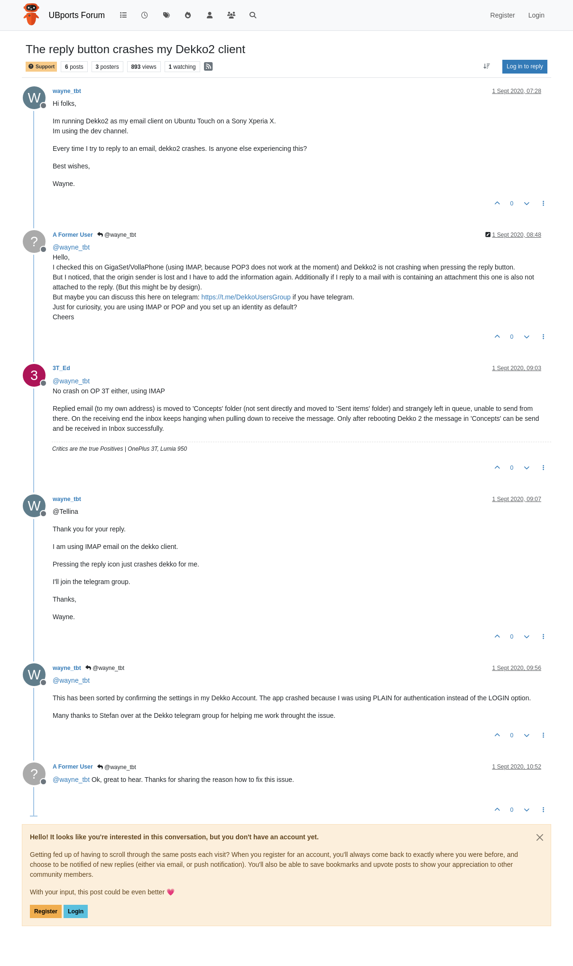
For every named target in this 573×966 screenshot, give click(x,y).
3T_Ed (61, 368)
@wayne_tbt (116, 235)
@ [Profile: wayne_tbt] (71, 247)
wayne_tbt (67, 91)
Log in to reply (525, 66)
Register (45, 911)
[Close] (540, 837)
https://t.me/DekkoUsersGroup (246, 297)
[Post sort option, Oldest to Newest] (487, 66)
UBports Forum (77, 15)
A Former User (73, 235)
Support (41, 67)
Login (75, 911)
